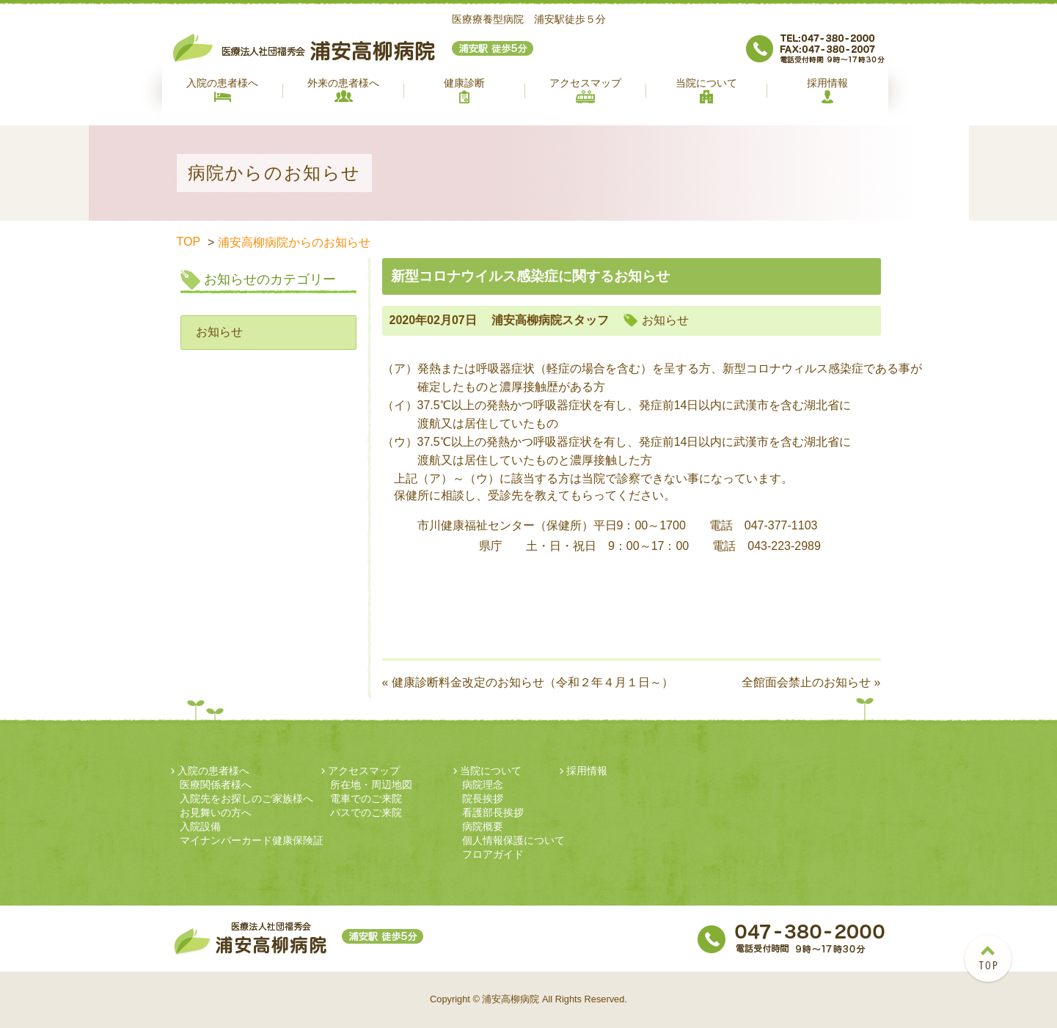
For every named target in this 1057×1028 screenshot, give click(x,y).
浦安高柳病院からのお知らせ (294, 242)
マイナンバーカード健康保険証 (251, 840)
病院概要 (482, 826)
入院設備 (200, 826)
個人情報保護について (513, 840)
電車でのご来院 (366, 798)
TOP (189, 241)
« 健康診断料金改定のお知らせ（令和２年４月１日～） (527, 682)
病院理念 (482, 784)
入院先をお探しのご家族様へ (246, 798)
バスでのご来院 (366, 812)
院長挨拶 (482, 798)
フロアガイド (493, 854)
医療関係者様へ (216, 784)
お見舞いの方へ (216, 812)
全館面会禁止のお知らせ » (811, 682)
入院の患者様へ (222, 89)
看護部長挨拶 (493, 812)
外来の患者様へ (343, 89)
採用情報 (827, 90)
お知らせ (219, 332)
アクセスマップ (585, 90)
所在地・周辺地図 (371, 784)
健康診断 (464, 90)
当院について (706, 90)
